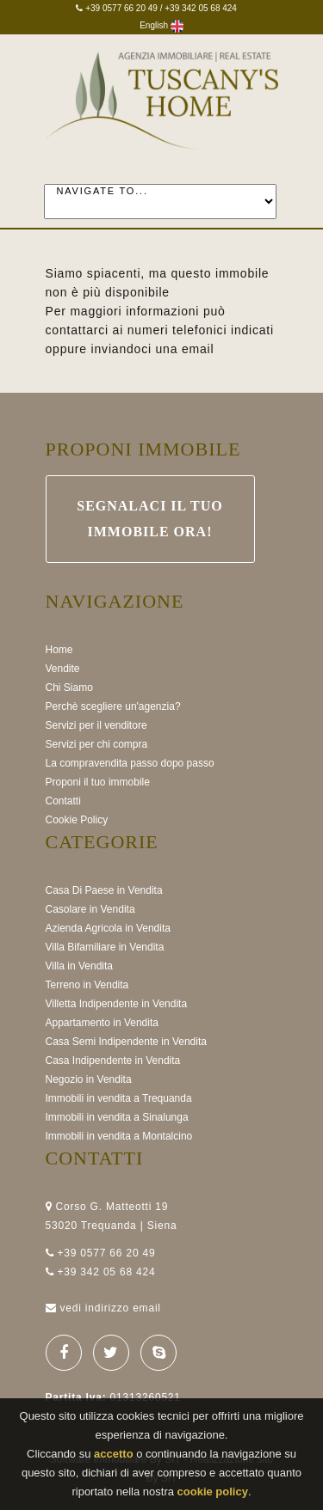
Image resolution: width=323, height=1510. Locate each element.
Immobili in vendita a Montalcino (119, 1136)
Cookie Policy (77, 820)
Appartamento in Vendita (102, 1023)
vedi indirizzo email (109, 1308)
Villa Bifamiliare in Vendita (105, 947)
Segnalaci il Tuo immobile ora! (150, 518)
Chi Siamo (69, 688)
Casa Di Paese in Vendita (104, 890)
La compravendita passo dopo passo (130, 763)
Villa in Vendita (80, 966)
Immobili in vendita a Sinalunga (117, 1117)
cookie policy (212, 1492)
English (161, 25)
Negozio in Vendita (89, 1079)
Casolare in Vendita (90, 909)
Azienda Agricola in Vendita (108, 928)
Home (59, 650)
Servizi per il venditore (96, 725)
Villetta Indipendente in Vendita (117, 1004)
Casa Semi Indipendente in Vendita (126, 1042)
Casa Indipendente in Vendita (113, 1061)
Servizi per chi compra (97, 744)
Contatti (63, 801)
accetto (114, 1454)
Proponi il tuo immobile (98, 782)
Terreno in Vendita (87, 985)
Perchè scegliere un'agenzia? (113, 706)
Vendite (63, 669)
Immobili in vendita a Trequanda (119, 1098)
